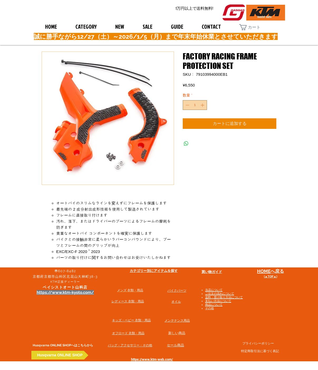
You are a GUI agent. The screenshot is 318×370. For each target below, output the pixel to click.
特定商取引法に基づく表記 (260, 351)
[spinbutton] (195, 105)
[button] (254, 27)
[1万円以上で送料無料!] (194, 8)
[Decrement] (187, 105)
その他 (209, 308)
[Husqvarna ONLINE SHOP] (59, 355)
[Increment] (203, 105)
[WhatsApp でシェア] (186, 143)
